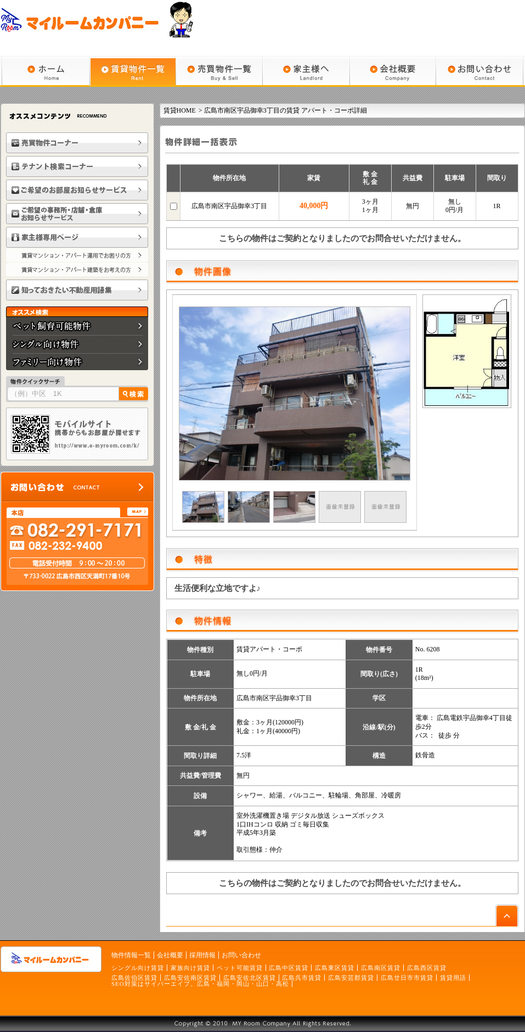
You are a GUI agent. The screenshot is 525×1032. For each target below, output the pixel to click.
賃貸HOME (179, 110)
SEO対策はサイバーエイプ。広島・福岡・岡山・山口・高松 (200, 983)
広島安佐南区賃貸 (190, 977)
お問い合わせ (241, 955)
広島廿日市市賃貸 (407, 977)
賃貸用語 (453, 977)
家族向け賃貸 (190, 967)
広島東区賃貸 (334, 967)
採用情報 (202, 955)
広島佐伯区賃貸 (134, 977)
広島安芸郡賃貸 (351, 977)
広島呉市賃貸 (301, 977)
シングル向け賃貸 (137, 967)
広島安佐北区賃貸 (249, 977)
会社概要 (170, 955)
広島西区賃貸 (427, 967)
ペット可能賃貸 (240, 967)
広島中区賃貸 (288, 967)
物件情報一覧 (131, 955)
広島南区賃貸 (380, 967)
